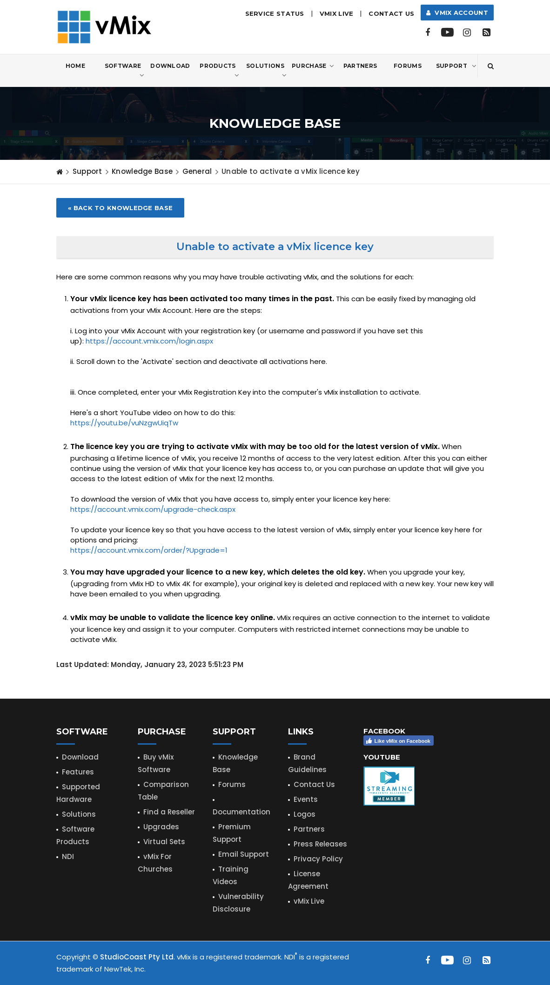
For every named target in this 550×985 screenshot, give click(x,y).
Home (75, 65)
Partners (360, 65)
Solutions (266, 71)
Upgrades (161, 827)
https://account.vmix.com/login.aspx (149, 341)
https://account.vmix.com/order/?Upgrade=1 (149, 550)
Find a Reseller (169, 812)
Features (78, 772)
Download (170, 65)
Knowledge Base (142, 171)
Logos (304, 814)
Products (219, 71)
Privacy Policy (318, 859)
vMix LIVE (337, 13)
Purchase (313, 66)
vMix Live (309, 901)
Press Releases (320, 844)
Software (124, 71)
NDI (68, 856)
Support (456, 66)
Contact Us (391, 13)
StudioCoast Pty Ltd (137, 957)
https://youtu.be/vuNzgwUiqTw (124, 423)
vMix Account (457, 12)
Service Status (274, 13)
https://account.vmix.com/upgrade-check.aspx (152, 509)
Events (306, 799)
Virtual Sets (164, 841)
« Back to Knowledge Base (120, 208)
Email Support (243, 854)
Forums (408, 65)
